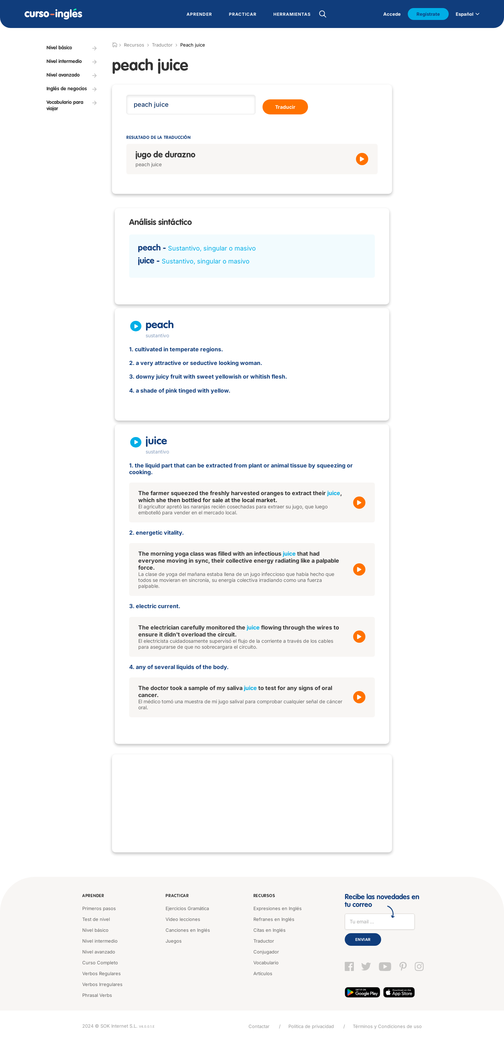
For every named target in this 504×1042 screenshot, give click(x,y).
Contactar (259, 1026)
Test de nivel (96, 919)
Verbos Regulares (101, 973)
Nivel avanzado (98, 952)
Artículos (262, 973)
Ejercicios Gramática (187, 908)
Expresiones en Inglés (277, 908)
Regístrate (428, 14)
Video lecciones (183, 919)
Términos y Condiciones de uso (387, 1026)
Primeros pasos (99, 908)
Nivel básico (95, 930)
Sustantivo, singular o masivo (212, 248)
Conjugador (266, 952)
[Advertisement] (252, 803)
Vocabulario (266, 962)
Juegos (174, 941)
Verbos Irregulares (102, 984)
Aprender (93, 896)
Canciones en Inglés (188, 930)
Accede (392, 14)
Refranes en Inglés (273, 919)
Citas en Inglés (269, 930)
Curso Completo (100, 962)
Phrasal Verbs (97, 995)
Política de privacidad (311, 1026)
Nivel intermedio (100, 941)
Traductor (162, 45)
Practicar (177, 896)
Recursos (264, 896)
